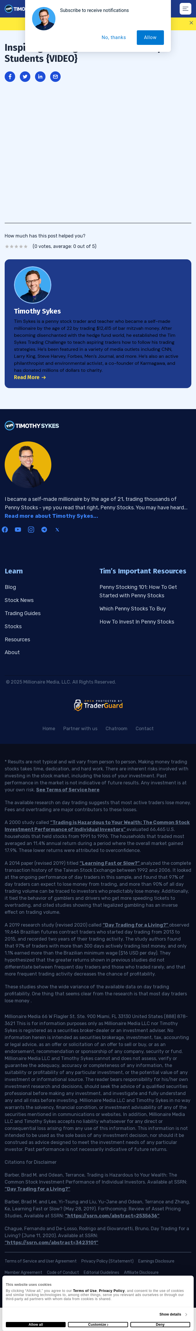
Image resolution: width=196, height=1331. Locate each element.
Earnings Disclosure (156, 1261)
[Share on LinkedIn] (40, 76)
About (12, 652)
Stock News (19, 600)
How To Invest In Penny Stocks (136, 622)
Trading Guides (23, 613)
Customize (98, 1325)
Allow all (36, 1325)
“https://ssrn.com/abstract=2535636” (112, 1216)
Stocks (13, 626)
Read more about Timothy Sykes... (51, 516)
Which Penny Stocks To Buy (132, 608)
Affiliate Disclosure (141, 1272)
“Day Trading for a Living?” (136, 925)
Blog (10, 587)
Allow (150, 37)
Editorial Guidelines (101, 1272)
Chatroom (116, 728)
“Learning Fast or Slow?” (110, 863)
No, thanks (114, 37)
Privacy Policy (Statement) (107, 1261)
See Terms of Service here (67, 790)
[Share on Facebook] (10, 76)
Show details (170, 1314)
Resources (17, 639)
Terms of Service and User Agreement (41, 1261)
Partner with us (80, 728)
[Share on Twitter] (25, 76)
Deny (160, 1325)
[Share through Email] (55, 76)
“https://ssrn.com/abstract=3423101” (51, 1242)
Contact (145, 728)
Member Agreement (23, 1272)
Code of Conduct (63, 1272)
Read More (30, 377)
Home (49, 728)
